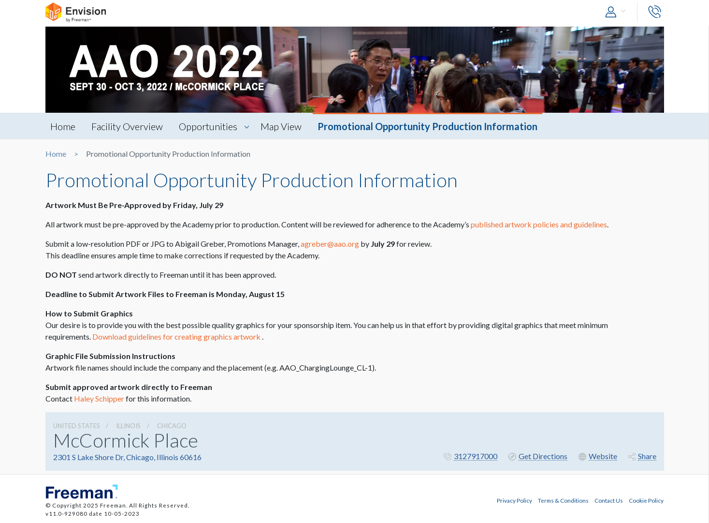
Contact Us (608, 500)
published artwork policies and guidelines (539, 224)
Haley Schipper (99, 398)
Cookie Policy (646, 500)
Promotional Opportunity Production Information (427, 126)
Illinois (128, 426)
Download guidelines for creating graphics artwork (176, 336)
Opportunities (208, 126)
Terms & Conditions (563, 500)
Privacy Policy (514, 500)
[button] (617, 12)
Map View (281, 126)
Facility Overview (127, 126)
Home (62, 126)
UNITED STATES (76, 426)
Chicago (172, 426)
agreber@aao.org (330, 243)
